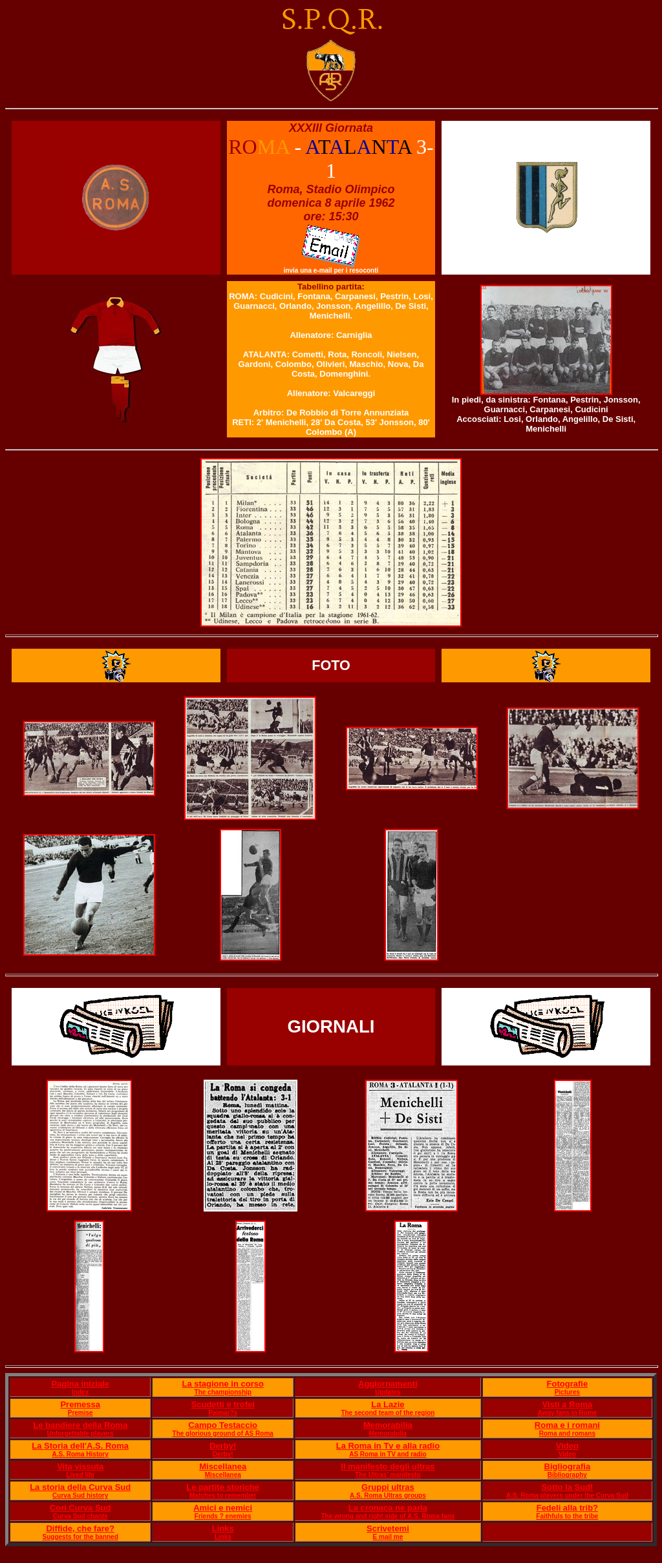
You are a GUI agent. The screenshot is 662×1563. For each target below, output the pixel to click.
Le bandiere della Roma (80, 1425)
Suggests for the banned (80, 1536)
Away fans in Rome (567, 1412)
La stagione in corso (222, 1384)
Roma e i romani (567, 1425)
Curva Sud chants (80, 1516)
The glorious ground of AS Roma (223, 1433)
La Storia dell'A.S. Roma (80, 1446)
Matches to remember (222, 1495)
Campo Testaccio (222, 1425)
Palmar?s (222, 1412)
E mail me (388, 1536)
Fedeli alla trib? (567, 1508)
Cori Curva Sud (80, 1508)
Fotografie (567, 1384)
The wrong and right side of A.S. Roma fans (387, 1516)
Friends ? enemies (223, 1516)
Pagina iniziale (80, 1384)
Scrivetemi (388, 1528)
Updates (387, 1392)
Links (223, 1528)
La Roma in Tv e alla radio (388, 1446)
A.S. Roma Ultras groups (388, 1495)
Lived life (80, 1474)
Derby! (222, 1446)
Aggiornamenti (388, 1384)
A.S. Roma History (80, 1454)
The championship (223, 1392)
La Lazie (387, 1404)
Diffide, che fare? (80, 1528)
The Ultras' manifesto (387, 1474)
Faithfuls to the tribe (567, 1516)
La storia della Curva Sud (80, 1487)
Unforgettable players (80, 1433)
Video (567, 1446)
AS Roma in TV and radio (387, 1454)
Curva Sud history (80, 1495)
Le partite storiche (222, 1487)
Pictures (567, 1392)
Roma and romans (567, 1433)
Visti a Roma (567, 1404)
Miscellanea (222, 1466)
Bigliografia (567, 1466)
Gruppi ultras (387, 1487)
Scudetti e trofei (223, 1404)
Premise (80, 1412)
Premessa (80, 1404)
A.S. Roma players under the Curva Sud (567, 1495)
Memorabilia (387, 1425)
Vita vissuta (80, 1466)
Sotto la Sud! (567, 1487)
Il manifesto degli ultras (387, 1466)
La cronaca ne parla (387, 1508)
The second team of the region (387, 1412)
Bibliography (567, 1474)
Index (80, 1392)
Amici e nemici (222, 1508)
